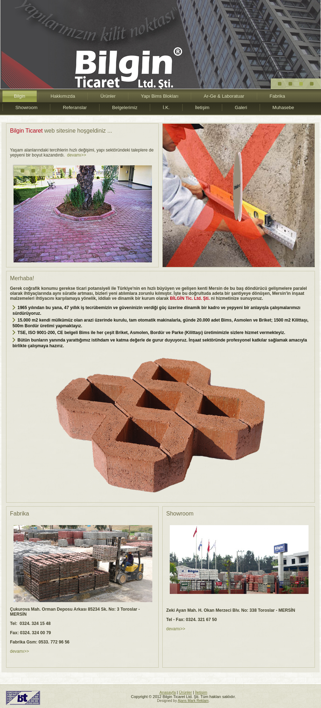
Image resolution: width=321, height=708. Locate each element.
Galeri (241, 107)
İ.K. (166, 107)
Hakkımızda (63, 96)
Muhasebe (283, 107)
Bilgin (19, 96)
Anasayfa (167, 692)
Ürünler (108, 96)
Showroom (26, 107)
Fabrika (277, 96)
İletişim (202, 107)
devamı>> (76, 155)
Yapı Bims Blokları (159, 96)
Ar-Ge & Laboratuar (224, 96)
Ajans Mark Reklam (193, 701)
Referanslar (75, 107)
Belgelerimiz (124, 107)
